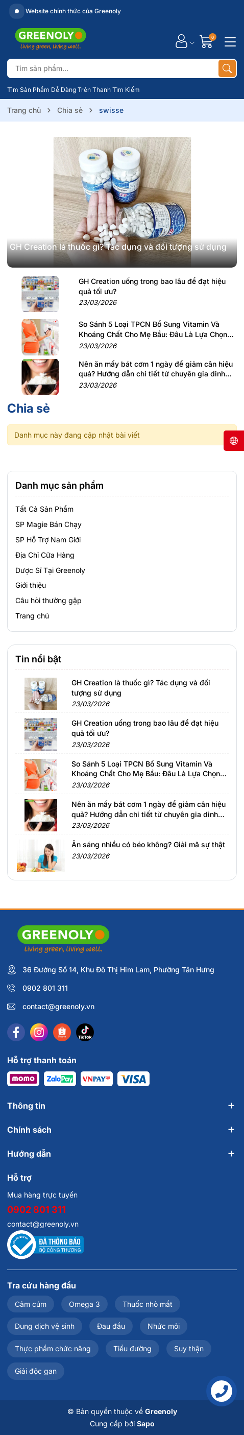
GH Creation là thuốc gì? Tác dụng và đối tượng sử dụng (118, 247)
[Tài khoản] (181, 41)
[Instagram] (39, 1032)
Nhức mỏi (164, 1326)
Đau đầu (111, 1326)
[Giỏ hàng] (207, 41)
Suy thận (189, 1348)
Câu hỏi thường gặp (48, 600)
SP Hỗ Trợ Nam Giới (48, 539)
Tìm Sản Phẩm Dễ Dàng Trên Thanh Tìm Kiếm (73, 89)
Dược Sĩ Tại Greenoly (50, 570)
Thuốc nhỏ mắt (148, 1304)
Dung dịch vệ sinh (45, 1326)
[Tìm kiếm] (227, 68)
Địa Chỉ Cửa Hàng (45, 555)
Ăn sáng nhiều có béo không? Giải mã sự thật (148, 844)
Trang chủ (32, 615)
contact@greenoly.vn (58, 1006)
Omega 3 (84, 1304)
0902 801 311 (45, 988)
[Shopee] (62, 1032)
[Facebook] (16, 1032)
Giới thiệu (30, 585)
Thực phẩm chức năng (53, 1348)
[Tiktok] (85, 1032)
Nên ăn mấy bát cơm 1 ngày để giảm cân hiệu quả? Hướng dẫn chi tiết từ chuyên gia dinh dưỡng (156, 374)
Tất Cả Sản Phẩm (44, 509)
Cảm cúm (30, 1304)
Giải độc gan (36, 1371)
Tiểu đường (132, 1348)
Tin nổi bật (38, 659)
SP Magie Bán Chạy (48, 524)
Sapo (146, 1423)
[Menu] (229, 41)
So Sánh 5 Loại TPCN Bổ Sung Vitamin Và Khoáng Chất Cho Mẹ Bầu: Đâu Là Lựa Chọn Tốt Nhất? (153, 334)
